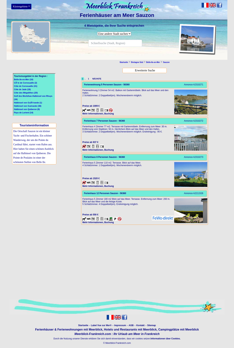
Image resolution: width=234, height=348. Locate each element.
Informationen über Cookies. (165, 338)
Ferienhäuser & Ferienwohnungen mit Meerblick (68, 329)
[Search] (115, 43)
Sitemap (151, 325)
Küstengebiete (20, 6)
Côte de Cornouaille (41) (25, 86)
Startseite (83, 325)
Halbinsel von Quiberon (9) (27, 109)
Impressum (120, 325)
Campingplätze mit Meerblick (178, 329)
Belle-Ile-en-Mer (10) (23, 79)
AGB (131, 325)
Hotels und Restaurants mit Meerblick (130, 329)
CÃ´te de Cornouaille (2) (25, 83)
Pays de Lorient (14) (23, 112)
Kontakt (140, 325)
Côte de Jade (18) (22, 89)
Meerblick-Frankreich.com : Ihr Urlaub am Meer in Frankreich (117, 333)
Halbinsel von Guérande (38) (27, 106)
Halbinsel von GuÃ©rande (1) (28, 103)
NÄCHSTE (96, 79)
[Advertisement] (35, 195)
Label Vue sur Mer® (101, 325)
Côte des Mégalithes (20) (26, 93)
